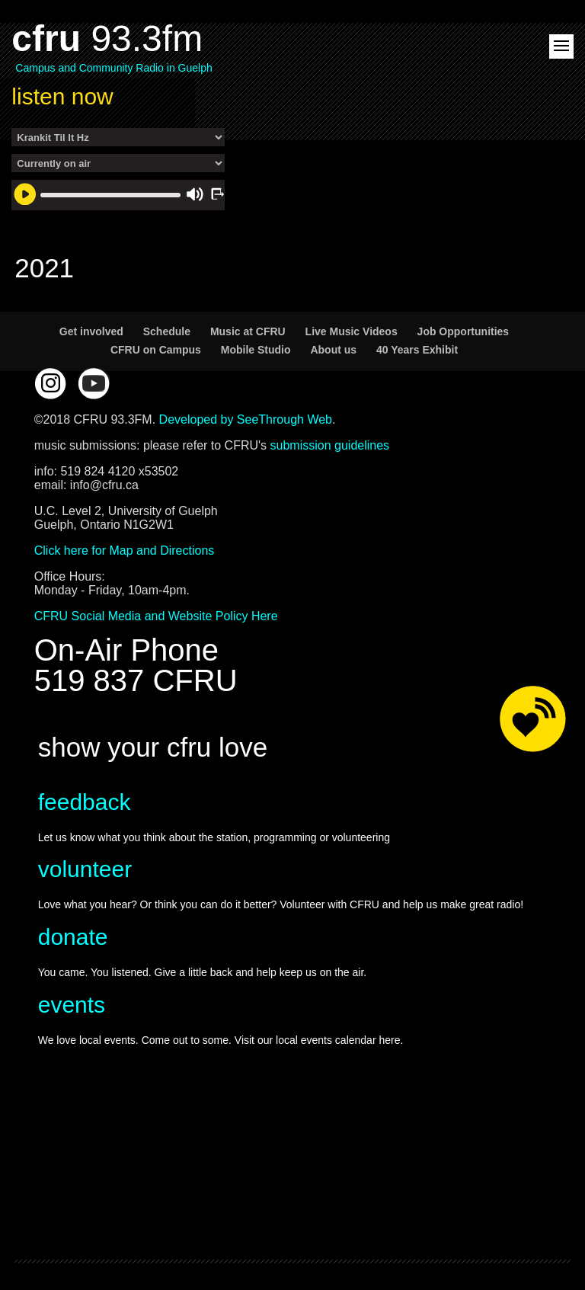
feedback (84, 802)
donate (73, 936)
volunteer (85, 869)
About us (333, 350)
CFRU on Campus (155, 350)
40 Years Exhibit (417, 350)
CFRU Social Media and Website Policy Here (156, 616)
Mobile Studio (256, 350)
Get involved (91, 331)
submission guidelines (330, 445)
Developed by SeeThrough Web (245, 419)
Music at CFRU (248, 331)
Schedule (166, 331)
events (71, 1004)
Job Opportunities (463, 331)
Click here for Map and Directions (124, 550)
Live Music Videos (351, 331)
